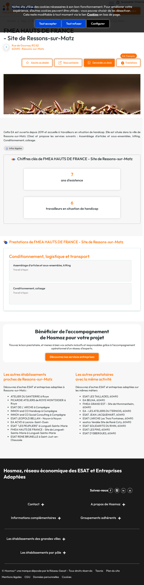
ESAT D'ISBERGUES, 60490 (99, 432)
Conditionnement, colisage (19, 140)
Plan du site (113, 570)
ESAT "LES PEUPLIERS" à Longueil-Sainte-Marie (39, 425)
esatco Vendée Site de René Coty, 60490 (107, 421)
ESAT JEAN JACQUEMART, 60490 (104, 414)
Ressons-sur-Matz (15, 135)
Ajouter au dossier (36, 62)
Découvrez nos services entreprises (72, 356)
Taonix (99, 570)
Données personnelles (46, 576)
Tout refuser (74, 23)
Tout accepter (48, 23)
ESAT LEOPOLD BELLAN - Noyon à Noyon (36, 417)
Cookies (92, 14)
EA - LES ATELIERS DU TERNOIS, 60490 (107, 410)
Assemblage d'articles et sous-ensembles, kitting (109, 135)
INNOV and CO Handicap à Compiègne (34, 410)
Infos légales (15, 148)
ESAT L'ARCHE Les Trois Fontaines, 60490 (108, 417)
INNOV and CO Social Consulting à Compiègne (38, 414)
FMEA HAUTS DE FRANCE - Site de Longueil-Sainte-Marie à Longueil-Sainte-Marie (38, 430)
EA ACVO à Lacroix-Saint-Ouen (29, 421)
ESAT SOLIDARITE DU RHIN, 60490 (104, 425)
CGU (27, 576)
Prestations (131, 62)
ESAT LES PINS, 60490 (96, 429)
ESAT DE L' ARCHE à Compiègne (30, 406)
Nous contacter (68, 62)
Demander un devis (100, 62)
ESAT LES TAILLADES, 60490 (100, 395)
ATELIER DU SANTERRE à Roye (30, 395)
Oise (30, 135)
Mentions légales (12, 576)
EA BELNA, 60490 (94, 399)
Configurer (98, 23)
